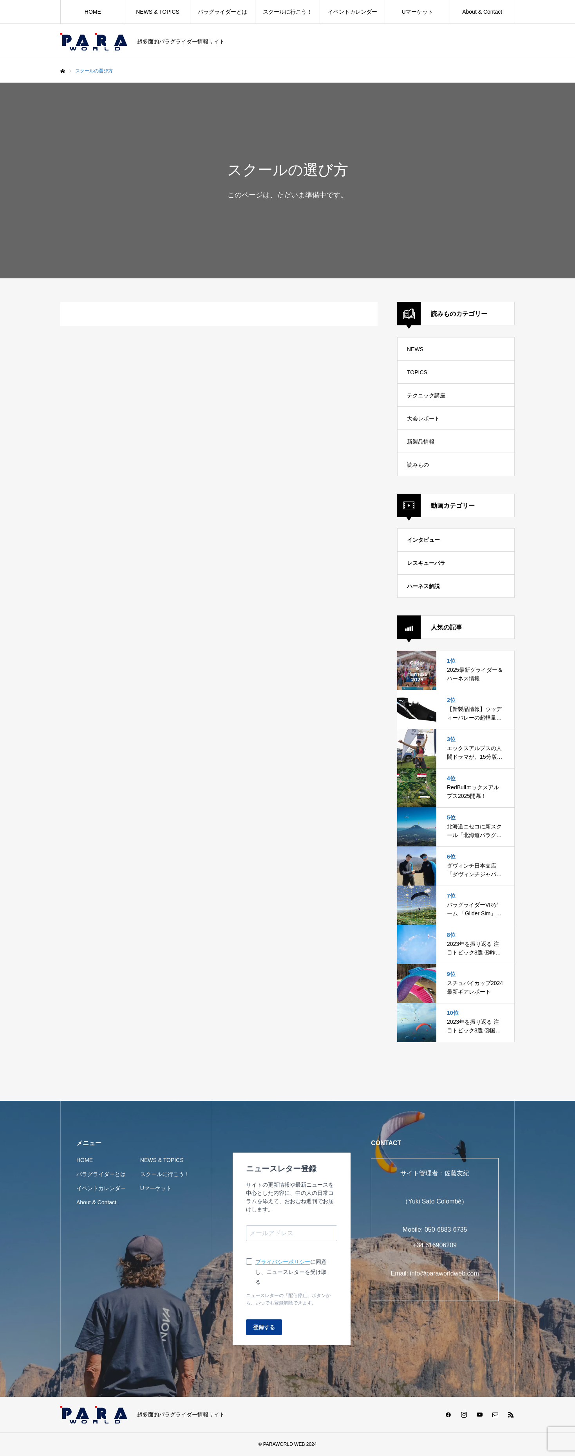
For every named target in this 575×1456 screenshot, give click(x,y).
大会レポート (423, 418)
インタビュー (423, 540)
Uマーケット (417, 12)
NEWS (415, 349)
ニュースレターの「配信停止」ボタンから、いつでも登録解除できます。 (288, 1299)
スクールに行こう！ (287, 12)
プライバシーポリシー (282, 1262)
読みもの (418, 465)
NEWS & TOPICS (157, 12)
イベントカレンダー (352, 12)
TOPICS (417, 372)
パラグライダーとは (222, 12)
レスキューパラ (426, 563)
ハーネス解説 (423, 586)
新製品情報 (420, 441)
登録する (264, 1327)
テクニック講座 (426, 395)
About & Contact (482, 12)
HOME (93, 12)
